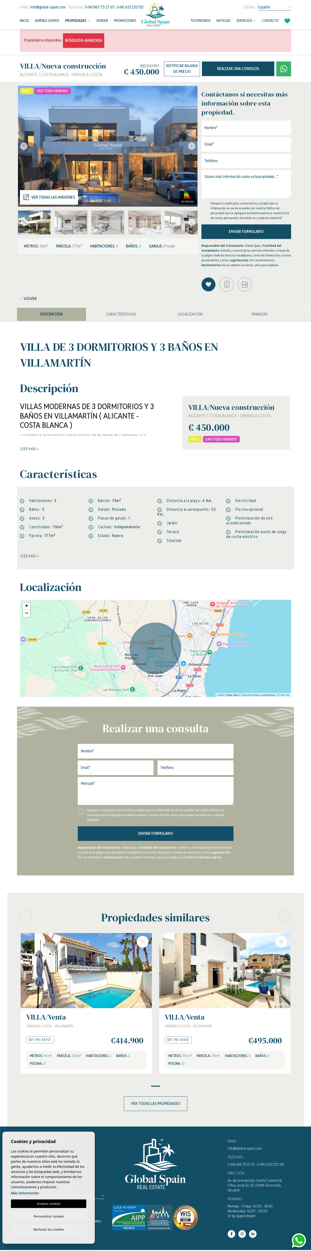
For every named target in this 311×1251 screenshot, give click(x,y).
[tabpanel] (86, 1004)
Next (193, 146)
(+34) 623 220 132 (130, 7)
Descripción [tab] (51, 314)
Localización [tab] (190, 314)
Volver (28, 299)
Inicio (24, 20)
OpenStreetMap (251, 695)
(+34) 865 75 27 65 (99, 7)
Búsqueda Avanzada (83, 40)
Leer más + (29, 556)
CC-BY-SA (282, 695)
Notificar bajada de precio (182, 68)
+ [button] (26, 607)
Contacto (270, 20)
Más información (25, 1192)
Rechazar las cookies (48, 1229)
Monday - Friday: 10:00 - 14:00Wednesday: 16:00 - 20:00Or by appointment (250, 1212)
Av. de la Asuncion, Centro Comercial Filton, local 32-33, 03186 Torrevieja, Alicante (255, 1186)
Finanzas (259, 314)
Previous (23, 146)
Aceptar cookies (48, 1203)
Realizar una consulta (238, 68)
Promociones (125, 20)
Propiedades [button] (75, 20)
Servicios (244, 20)
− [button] (26, 614)
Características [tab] (121, 314)
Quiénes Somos (47, 20)
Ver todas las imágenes (49, 197)
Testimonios (201, 20)
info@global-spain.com (48, 7)
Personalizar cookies (49, 1216)
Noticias (223, 20)
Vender (102, 20)
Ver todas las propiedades (155, 1104)
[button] (246, 284)
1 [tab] (155, 1087)
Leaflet (221, 695)
